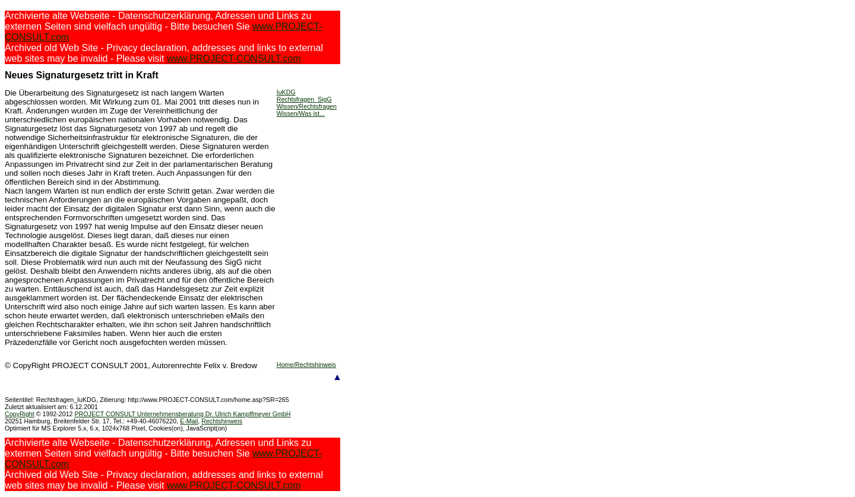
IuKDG (286, 92)
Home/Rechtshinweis (306, 364)
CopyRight (19, 413)
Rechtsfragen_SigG (304, 99)
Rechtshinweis (221, 421)
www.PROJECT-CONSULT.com (234, 58)
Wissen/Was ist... (301, 113)
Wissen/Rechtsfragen (307, 106)
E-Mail (189, 421)
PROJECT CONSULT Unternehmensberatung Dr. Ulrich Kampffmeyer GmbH (182, 413)
